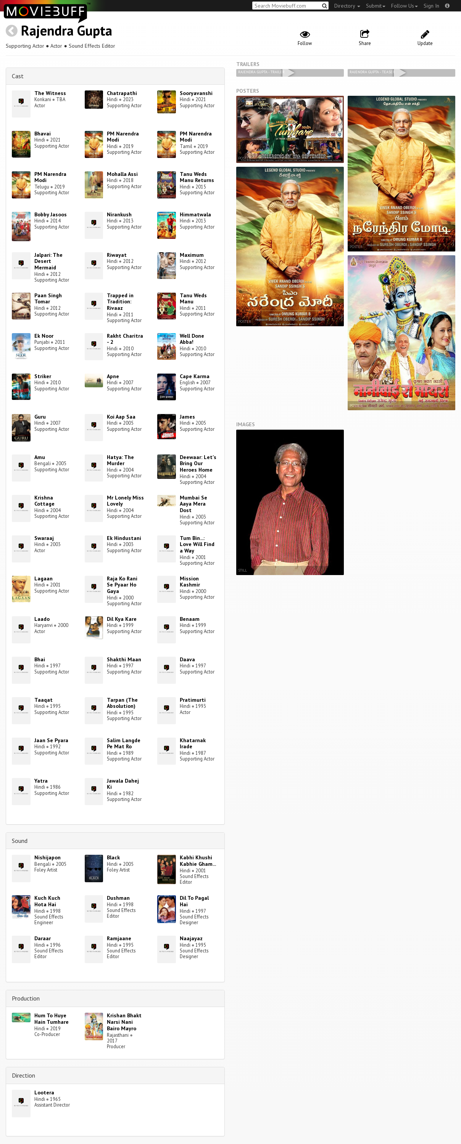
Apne (113, 376)
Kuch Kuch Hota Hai (47, 901)
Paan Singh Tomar (48, 298)
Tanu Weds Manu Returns (197, 177)
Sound (19, 840)
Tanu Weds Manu (193, 298)
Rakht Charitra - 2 (125, 339)
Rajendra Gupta (66, 30)
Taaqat (43, 699)
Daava (187, 659)
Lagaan (43, 578)
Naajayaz (191, 938)
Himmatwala (195, 214)
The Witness (50, 93)
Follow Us (404, 5)
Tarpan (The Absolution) (122, 703)
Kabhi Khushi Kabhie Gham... (198, 860)
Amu (39, 457)
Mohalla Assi (122, 174)
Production (26, 998)
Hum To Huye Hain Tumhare (51, 1018)
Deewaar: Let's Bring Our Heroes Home (198, 464)
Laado (42, 619)
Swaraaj (44, 538)
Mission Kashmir (190, 581)
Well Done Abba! (192, 339)
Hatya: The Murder (120, 460)
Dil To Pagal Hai (194, 901)
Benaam (190, 619)
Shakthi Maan (124, 659)
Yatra (41, 780)
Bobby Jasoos (50, 214)
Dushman (118, 897)
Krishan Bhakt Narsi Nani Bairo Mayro (124, 1022)
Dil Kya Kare (122, 619)
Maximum (192, 254)
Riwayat (117, 254)
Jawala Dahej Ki (123, 784)
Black (113, 857)
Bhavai (42, 133)
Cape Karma (195, 376)
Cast (18, 76)
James (187, 416)
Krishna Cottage (44, 501)
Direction (23, 1075)
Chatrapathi (122, 93)
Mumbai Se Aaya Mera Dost (193, 504)
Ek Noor (43, 335)
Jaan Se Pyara (51, 740)
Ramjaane (119, 938)
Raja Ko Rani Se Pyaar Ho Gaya (122, 585)
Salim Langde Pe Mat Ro (123, 743)
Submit (375, 5)
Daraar (42, 938)
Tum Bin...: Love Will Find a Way (197, 544)
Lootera (44, 1092)
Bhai (39, 659)
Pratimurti (193, 699)
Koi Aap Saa (121, 416)
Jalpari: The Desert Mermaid (48, 261)
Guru (40, 416)
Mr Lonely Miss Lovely (125, 501)
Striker (42, 376)
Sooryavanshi (196, 93)
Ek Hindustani (124, 538)
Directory (347, 5)
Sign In (431, 5)
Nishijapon (47, 857)
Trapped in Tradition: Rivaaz (120, 302)
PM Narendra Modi (123, 136)
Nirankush (119, 214)
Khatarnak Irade (193, 743)
